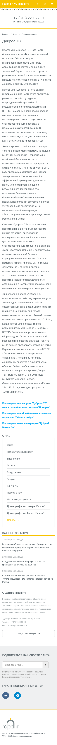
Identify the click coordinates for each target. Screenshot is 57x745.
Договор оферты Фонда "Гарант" (25, 513)
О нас (15, 34)
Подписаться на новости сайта (26, 655)
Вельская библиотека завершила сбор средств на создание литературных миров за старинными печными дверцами (27, 547)
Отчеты (11, 465)
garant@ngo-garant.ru (17, 625)
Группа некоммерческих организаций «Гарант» (24, 733)
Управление (13, 458)
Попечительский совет (20, 451)
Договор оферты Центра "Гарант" (26, 506)
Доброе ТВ (13, 520)
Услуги (11, 479)
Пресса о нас (14, 492)
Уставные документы (19, 499)
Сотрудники (14, 472)
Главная (6, 34)
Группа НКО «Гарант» (15, 3)
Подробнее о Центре (28, 633)
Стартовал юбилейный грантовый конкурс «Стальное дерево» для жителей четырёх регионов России (27, 578)
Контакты (12, 485)
